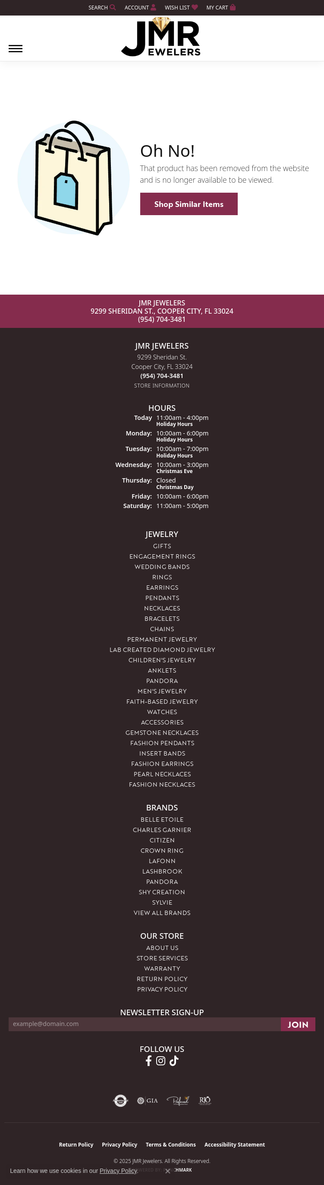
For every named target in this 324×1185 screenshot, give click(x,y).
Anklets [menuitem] (162, 670)
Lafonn (162, 860)
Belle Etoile (162, 819)
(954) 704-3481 (162, 319)
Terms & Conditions (171, 1144)
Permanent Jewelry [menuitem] (162, 639)
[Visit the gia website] (147, 1100)
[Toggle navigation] (15, 53)
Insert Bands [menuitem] (162, 753)
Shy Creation (162, 891)
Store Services (162, 958)
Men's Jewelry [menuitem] (162, 691)
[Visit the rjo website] (204, 1100)
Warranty (162, 968)
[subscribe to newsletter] (298, 1024)
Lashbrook (162, 871)
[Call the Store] (162, 376)
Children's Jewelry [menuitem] (162, 659)
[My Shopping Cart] (221, 7)
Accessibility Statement (234, 1144)
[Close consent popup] (167, 1171)
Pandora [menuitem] (162, 680)
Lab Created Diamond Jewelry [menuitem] (162, 649)
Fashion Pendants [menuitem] (162, 742)
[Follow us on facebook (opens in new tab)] (148, 1061)
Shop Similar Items (188, 204)
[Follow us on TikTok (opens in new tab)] (174, 1061)
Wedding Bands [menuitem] (162, 566)
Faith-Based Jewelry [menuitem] (162, 701)
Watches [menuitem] (162, 711)
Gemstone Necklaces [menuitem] (162, 732)
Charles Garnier (162, 829)
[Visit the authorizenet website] (121, 1100)
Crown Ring (162, 850)
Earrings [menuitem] (162, 587)
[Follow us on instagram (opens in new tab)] (160, 1061)
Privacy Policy (162, 989)
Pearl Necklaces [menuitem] (162, 773)
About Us (162, 947)
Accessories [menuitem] (162, 722)
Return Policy (162, 978)
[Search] (102, 7)
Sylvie (162, 902)
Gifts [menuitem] (162, 545)
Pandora (162, 881)
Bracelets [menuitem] (162, 618)
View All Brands (162, 912)
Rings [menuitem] (162, 576)
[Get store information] (162, 385)
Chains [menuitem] (162, 628)
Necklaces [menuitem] (162, 608)
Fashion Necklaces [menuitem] (162, 784)
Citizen (162, 840)
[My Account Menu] (140, 7)
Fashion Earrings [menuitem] (162, 763)
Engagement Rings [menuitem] (162, 556)
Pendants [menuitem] (162, 597)
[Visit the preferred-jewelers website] (178, 1100)
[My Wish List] (181, 7)
